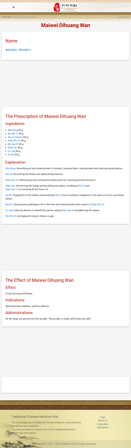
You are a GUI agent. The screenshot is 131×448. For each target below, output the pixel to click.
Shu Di (8, 174)
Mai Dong (13, 130)
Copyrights (102, 424)
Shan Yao (12, 147)
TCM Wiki (7, 17)
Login (102, 417)
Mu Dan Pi (13, 144)
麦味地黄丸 (11, 49)
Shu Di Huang (15, 137)
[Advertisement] (65, 84)
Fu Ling (11, 151)
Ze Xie (11, 154)
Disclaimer (102, 427)
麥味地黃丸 (25, 49)
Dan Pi (8, 204)
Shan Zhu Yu (14, 140)
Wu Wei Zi (13, 133)
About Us (102, 420)
